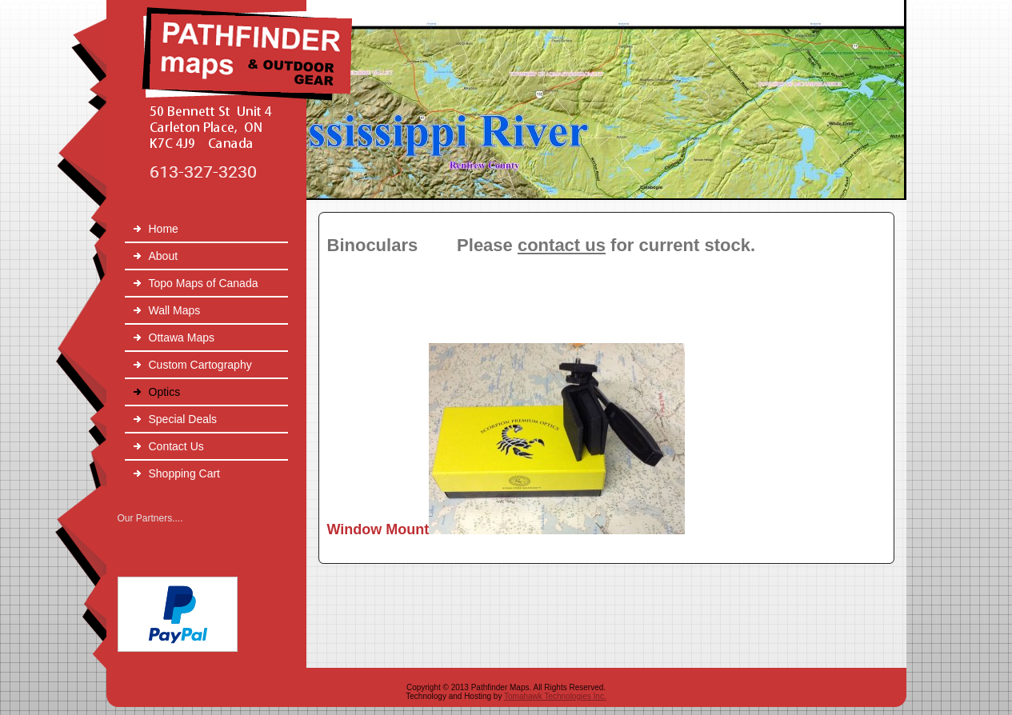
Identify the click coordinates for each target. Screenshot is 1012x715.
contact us (562, 245)
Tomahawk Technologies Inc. (555, 696)
